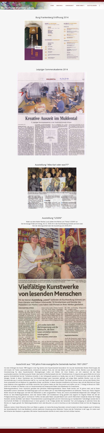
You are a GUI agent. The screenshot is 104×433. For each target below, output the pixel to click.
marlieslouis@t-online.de (68, 427)
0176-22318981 (54, 427)
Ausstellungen (92, 5)
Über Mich (59, 5)
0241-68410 (43, 427)
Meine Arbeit (80, 5)
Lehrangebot (70, 5)
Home (52, 5)
